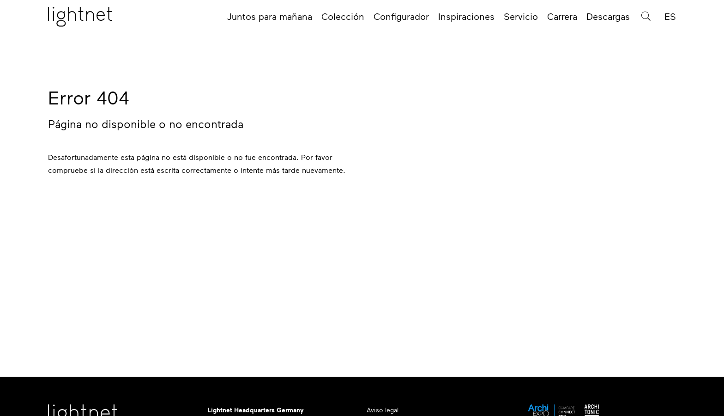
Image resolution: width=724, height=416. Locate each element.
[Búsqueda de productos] (646, 19)
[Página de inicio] (80, 20)
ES (670, 19)
